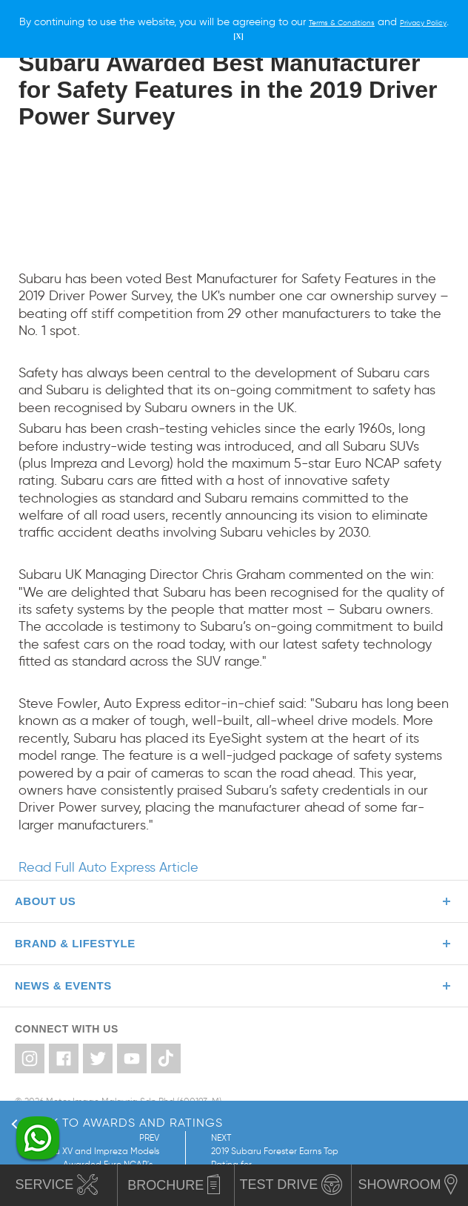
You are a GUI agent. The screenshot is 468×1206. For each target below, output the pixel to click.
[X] (272, 35)
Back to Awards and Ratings (117, 1123)
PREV (75, 1151)
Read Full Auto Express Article (108, 867)
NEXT (258, 1151)
